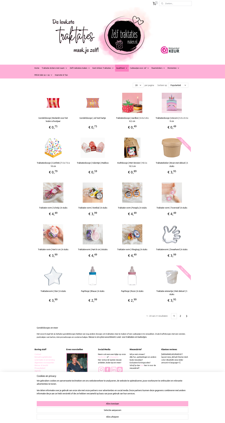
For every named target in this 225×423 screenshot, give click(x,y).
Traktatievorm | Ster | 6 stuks (53, 291)
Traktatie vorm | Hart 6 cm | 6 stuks (53, 249)
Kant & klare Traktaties (103, 68)
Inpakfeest (122, 68)
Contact (38, 354)
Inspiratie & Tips (61, 75)
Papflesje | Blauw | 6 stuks (92, 291)
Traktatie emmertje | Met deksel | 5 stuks (171, 292)
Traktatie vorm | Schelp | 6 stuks (53, 208)
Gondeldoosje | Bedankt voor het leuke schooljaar (53, 119)
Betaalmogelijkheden (43, 357)
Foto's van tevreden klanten (109, 377)
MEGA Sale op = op (43, 75)
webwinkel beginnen (121, 418)
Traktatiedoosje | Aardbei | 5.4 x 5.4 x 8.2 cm (132, 119)
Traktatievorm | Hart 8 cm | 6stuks (93, 249)
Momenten (173, 68)
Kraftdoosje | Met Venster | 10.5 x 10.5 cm (132, 164)
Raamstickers (158, 68)
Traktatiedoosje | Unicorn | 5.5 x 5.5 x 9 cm (172, 119)
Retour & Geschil (41, 365)
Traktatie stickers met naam (54, 68)
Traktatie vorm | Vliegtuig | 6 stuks (132, 249)
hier (142, 365)
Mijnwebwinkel (146, 418)
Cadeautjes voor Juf (139, 68)
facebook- (102, 357)
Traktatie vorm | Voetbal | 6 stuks (92, 208)
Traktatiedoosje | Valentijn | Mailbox (93, 163)
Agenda (38, 371)
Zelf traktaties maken (80, 68)
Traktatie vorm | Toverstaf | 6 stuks (171, 208)
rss (111, 418)
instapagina (113, 357)
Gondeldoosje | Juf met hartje (93, 118)
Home (36, 68)
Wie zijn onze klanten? (107, 379)
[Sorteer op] (178, 85)
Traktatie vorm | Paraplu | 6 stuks (132, 208)
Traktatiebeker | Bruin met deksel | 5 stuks (172, 164)
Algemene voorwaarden (44, 363)
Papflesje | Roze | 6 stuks (132, 291)
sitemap (105, 418)
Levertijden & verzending (45, 360)
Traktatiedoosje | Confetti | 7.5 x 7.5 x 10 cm (53, 164)
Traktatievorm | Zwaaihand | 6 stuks (172, 249)
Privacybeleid (40, 368)
